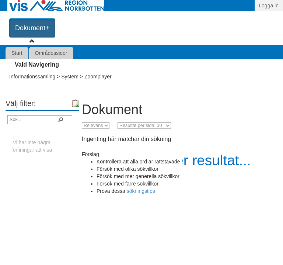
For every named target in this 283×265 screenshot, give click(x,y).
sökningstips (141, 191)
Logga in (269, 5)
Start (16, 53)
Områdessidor (51, 53)
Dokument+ (32, 28)
